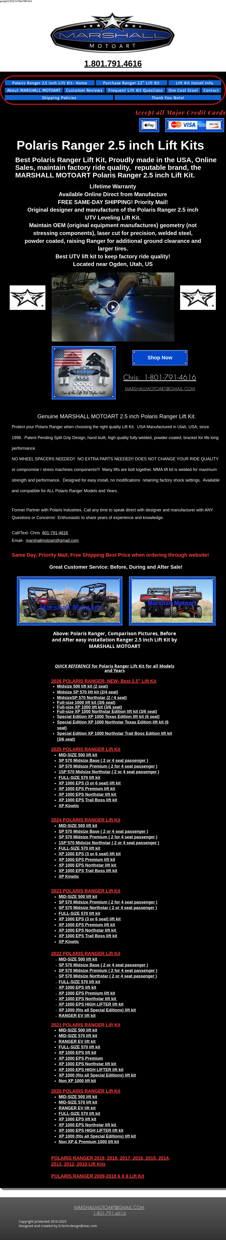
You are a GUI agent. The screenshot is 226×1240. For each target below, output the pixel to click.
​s (104, 1164)
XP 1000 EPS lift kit (77, 1119)
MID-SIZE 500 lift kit (78, 1096)
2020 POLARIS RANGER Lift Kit (85, 1090)
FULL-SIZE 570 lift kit (79, 1113)
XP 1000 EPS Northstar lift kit (88, 1125)
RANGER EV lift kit (77, 1108)
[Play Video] (113, 307)
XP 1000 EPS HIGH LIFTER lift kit (91, 1130)
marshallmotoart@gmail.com (52, 540)
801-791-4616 (55, 533)
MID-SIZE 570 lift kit (78, 1102)
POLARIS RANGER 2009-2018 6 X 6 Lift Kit (97, 1176)
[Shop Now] (160, 358)
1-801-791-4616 (109, 1213)
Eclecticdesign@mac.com (77, 1226)
